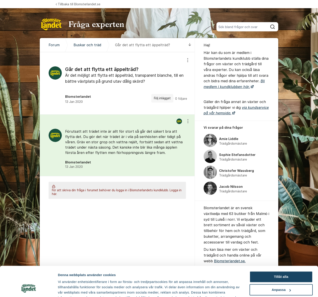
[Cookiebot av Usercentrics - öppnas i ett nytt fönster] (28, 288)
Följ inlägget (162, 98)
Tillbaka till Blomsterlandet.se (78, 4)
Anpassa (281, 263)
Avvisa (281, 276)
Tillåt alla (281, 250)
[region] (117, 83)
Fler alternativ (69, 288)
